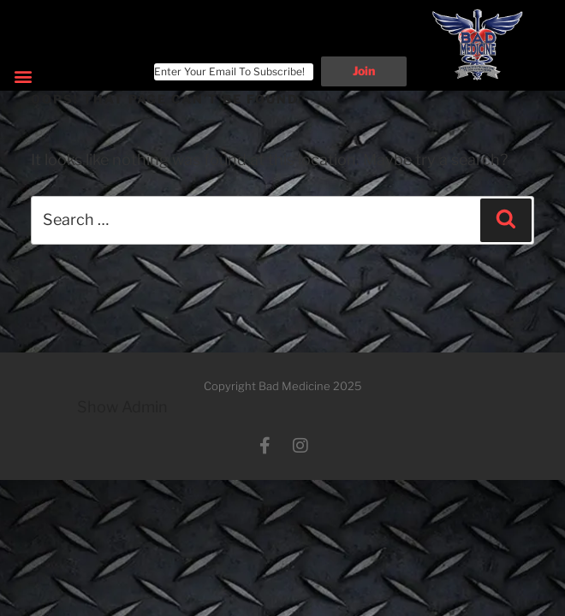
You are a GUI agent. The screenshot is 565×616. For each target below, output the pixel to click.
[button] (23, 76)
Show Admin (122, 407)
